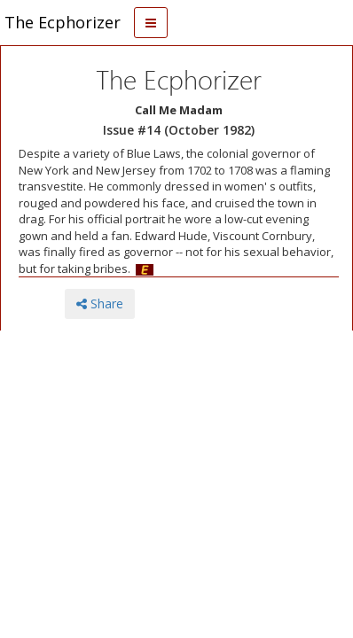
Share (99, 303)
